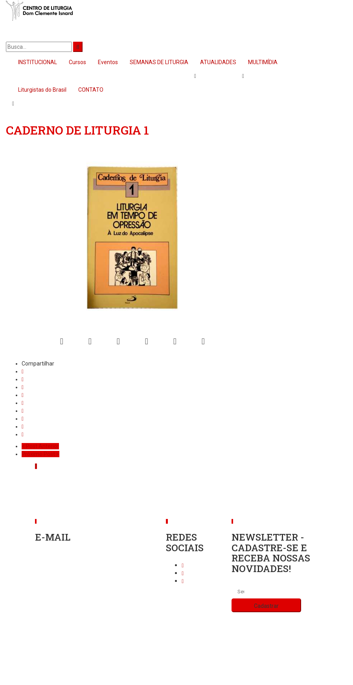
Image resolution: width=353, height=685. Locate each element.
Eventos (108, 62)
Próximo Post (40, 454)
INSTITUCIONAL (37, 62)
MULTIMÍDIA (263, 62)
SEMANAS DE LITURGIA (159, 62)
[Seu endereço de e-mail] (241, 591)
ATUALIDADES (218, 62)
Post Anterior (40, 446)
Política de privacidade (177, 651)
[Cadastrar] (266, 605)
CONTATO (90, 90)
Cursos (77, 62)
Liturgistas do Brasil (42, 90)
